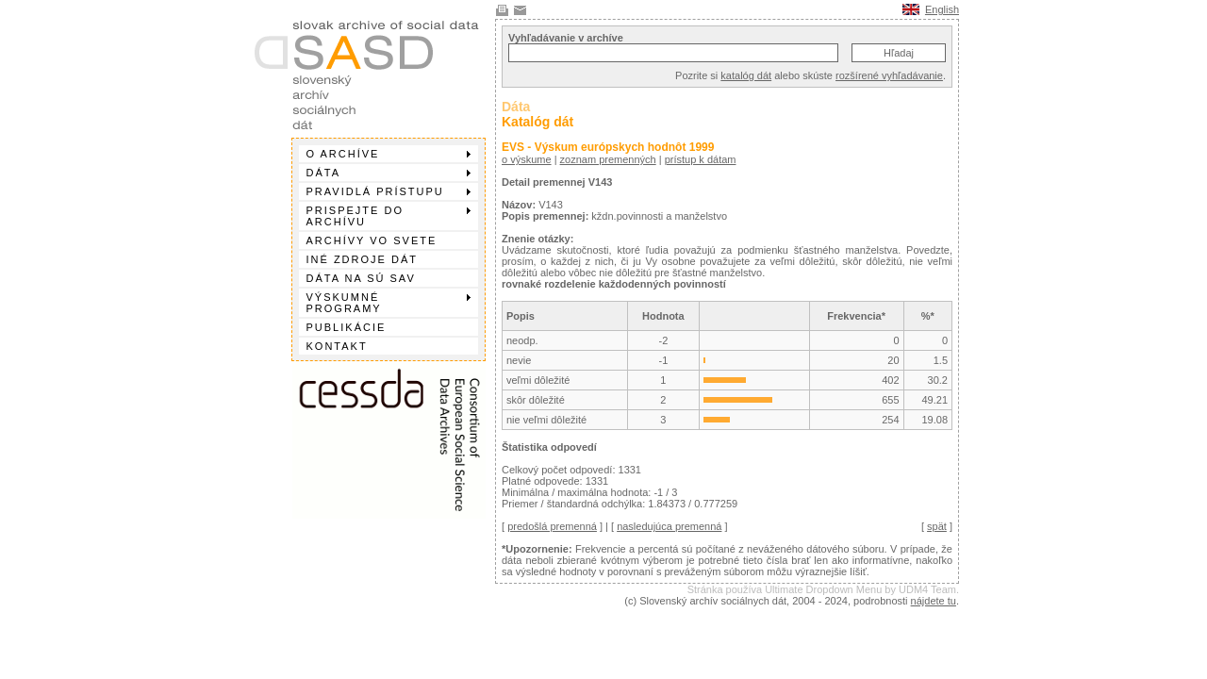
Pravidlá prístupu (388, 191)
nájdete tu (933, 600)
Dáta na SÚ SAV (361, 278)
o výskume (527, 159)
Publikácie (346, 327)
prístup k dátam (700, 159)
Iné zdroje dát (362, 259)
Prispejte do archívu (388, 216)
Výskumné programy (388, 302)
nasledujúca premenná (669, 526)
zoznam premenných (608, 159)
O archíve (388, 153)
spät (937, 526)
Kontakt (337, 346)
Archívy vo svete (372, 240)
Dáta (388, 172)
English (942, 9)
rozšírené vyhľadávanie (889, 75)
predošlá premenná (552, 526)
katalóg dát (745, 75)
